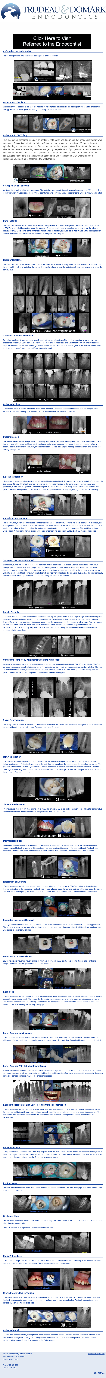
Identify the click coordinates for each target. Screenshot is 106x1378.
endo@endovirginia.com (96, 1354)
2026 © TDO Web (99, 1373)
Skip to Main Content (8, 1)
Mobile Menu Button (2, 26)
